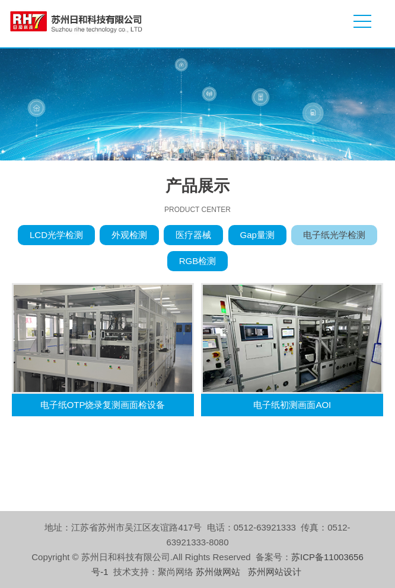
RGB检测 (197, 261)
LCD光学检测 (56, 235)
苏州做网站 (218, 572)
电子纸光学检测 (334, 235)
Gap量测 (257, 235)
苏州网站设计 (274, 572)
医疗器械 (193, 235)
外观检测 (129, 235)
